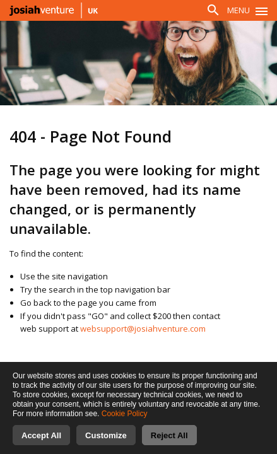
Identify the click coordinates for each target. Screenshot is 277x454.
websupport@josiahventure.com (143, 328)
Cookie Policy (125, 423)
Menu (238, 10)
